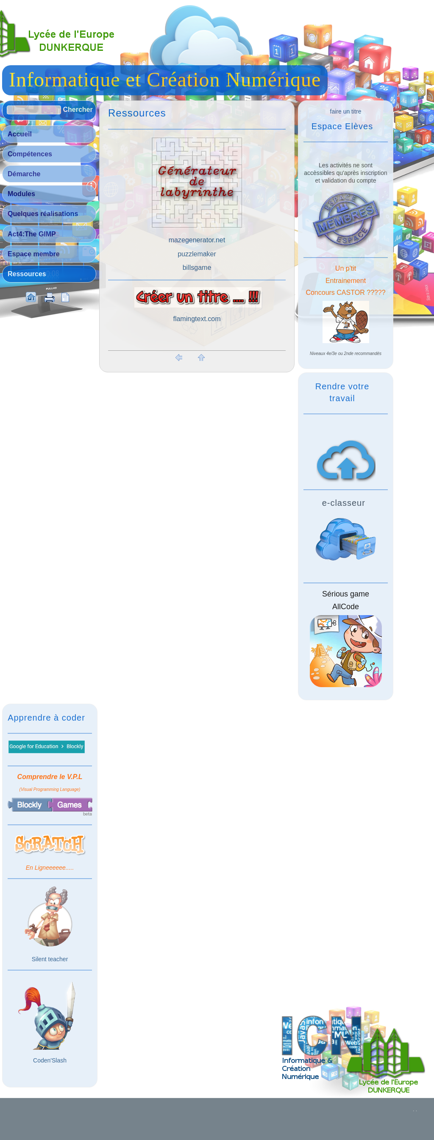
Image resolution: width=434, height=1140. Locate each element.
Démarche (24, 174)
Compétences (30, 154)
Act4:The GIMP (32, 234)
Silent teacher (50, 959)
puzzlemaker (197, 254)
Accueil (20, 134)
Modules (21, 193)
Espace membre (34, 254)
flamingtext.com (196, 318)
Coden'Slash (50, 1060)
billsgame (197, 267)
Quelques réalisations (43, 213)
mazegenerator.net (197, 240)
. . (415, 1109)
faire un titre (346, 111)
